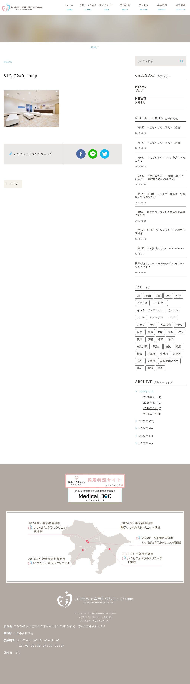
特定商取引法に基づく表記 (102, 613)
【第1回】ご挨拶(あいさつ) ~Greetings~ (159, 248)
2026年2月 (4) (152, 408)
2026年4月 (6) (152, 402)
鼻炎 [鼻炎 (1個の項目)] (160, 368)
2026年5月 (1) (152, 397)
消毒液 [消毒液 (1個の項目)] (151, 353)
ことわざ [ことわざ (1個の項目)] (142, 303)
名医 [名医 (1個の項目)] (160, 332)
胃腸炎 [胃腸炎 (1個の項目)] (177, 353)
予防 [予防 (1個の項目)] (152, 324)
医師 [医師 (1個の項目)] (150, 332)
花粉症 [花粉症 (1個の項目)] (151, 360)
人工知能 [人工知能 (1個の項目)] (165, 324)
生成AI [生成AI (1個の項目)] (164, 353)
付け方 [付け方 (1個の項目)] (180, 324)
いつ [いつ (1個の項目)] (168, 295)
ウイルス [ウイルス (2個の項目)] (173, 310)
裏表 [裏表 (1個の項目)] (139, 368)
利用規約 (106, 617)
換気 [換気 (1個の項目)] (168, 346)
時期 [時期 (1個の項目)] (178, 346)
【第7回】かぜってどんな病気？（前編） (159, 142)
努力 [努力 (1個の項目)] (139, 332)
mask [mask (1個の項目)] (148, 295)
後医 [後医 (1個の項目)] (139, 339)
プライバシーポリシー (89, 617)
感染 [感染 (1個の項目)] (170, 339)
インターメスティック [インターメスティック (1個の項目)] (150, 310)
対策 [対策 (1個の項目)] (180, 332)
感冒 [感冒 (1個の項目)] (160, 339)
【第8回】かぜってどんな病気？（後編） (159, 127)
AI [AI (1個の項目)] (138, 295)
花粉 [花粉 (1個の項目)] (139, 360)
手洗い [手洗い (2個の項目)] (156, 346)
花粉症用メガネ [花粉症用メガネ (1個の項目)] (169, 360)
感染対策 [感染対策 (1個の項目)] (142, 346)
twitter (104, 154)
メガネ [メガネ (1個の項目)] (141, 324)
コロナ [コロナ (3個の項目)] (141, 317)
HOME (93, 47)
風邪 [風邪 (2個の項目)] (150, 368)
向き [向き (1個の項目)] (170, 332)
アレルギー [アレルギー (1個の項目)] (159, 303)
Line (92, 154)
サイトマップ (81, 613)
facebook (81, 154)
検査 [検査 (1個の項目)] (139, 353)
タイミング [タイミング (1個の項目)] (156, 317)
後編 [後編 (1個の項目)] (150, 339)
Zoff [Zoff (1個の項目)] (158, 295)
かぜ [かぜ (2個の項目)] (178, 295)
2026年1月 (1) (152, 413)
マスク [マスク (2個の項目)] (172, 317)
